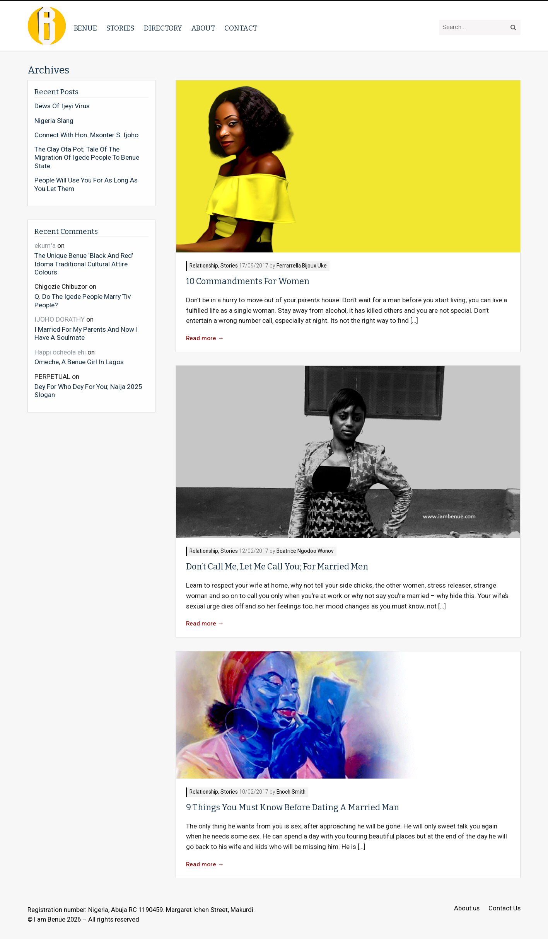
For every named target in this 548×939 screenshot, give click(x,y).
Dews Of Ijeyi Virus (62, 106)
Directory (163, 28)
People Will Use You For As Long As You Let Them (86, 184)
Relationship (203, 266)
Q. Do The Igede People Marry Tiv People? (82, 300)
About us (467, 908)
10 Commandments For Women (247, 281)
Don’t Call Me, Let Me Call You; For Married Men (277, 567)
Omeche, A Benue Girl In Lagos (79, 361)
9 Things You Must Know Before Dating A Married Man (292, 808)
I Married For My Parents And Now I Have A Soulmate (86, 333)
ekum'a (45, 246)
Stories (120, 28)
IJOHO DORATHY (59, 319)
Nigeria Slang (53, 121)
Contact (240, 28)
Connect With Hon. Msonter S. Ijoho (86, 135)
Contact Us (504, 908)
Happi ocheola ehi (60, 352)
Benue (85, 28)
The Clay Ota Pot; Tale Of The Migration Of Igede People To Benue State (86, 157)
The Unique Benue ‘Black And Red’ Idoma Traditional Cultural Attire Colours (83, 264)
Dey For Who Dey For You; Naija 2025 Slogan (88, 390)
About (203, 28)
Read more (205, 338)
